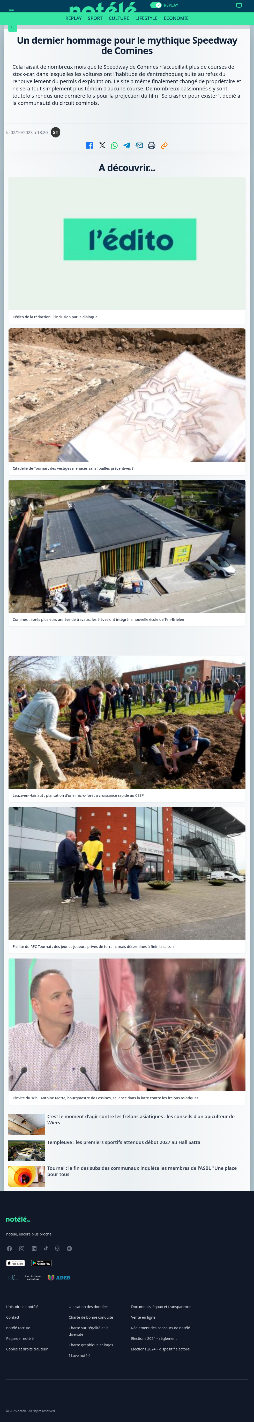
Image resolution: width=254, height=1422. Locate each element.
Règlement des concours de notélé (160, 1327)
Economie (176, 18)
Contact (12, 1317)
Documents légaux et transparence (161, 1306)
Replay (73, 18)
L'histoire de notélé (22, 1306)
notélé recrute (18, 1327)
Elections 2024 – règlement (154, 1338)
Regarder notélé (20, 1338)
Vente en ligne (143, 1317)
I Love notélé (80, 1355)
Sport (95, 18)
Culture (119, 18)
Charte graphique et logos (91, 1344)
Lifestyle (146, 18)
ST (55, 132)
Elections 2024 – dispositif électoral (160, 1349)
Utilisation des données (89, 1306)
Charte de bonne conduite (91, 1317)
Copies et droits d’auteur (27, 1349)
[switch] (156, 5)
